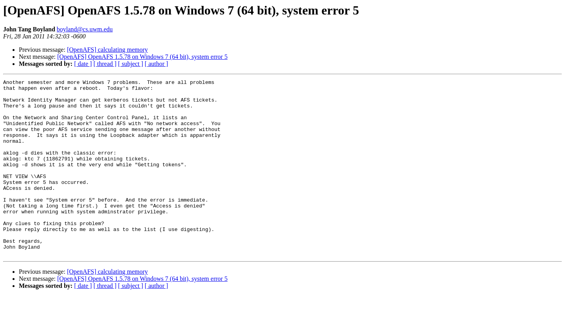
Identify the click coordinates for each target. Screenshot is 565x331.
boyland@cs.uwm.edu (85, 29)
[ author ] (156, 63)
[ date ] (83, 63)
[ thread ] (105, 63)
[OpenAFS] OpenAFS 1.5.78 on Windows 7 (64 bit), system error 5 (142, 56)
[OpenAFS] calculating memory (107, 49)
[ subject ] (130, 63)
